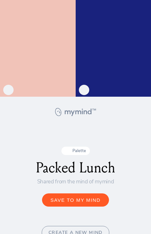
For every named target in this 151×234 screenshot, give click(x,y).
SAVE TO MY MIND (75, 200)
